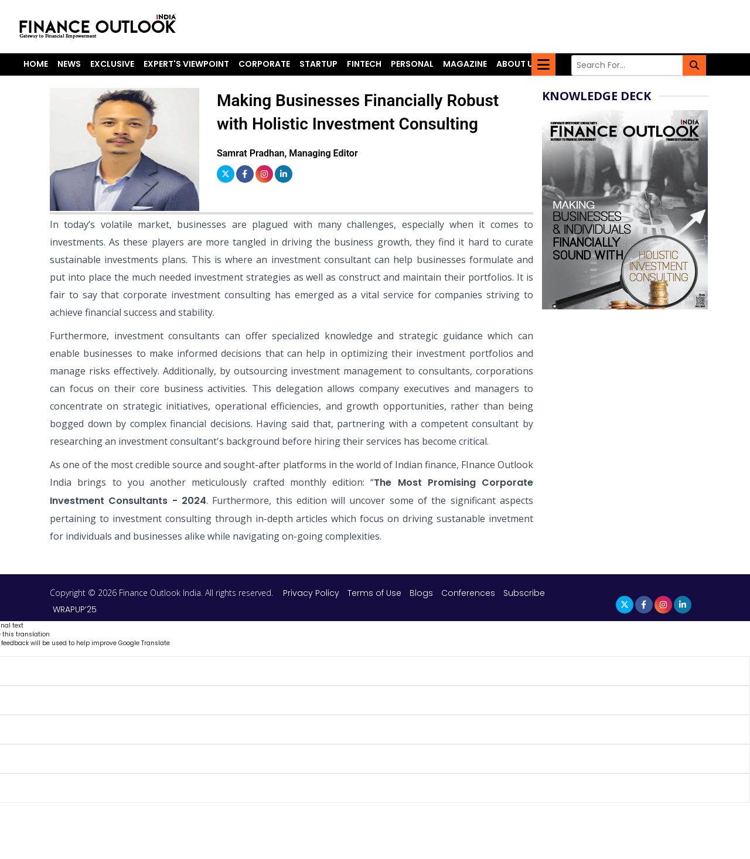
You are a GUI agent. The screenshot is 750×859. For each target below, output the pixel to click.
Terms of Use (375, 593)
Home (35, 64)
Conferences (468, 593)
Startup (318, 64)
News (69, 64)
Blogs (421, 593)
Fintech (364, 64)
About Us (517, 64)
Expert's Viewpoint (186, 64)
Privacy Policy (312, 593)
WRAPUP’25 (75, 609)
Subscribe (524, 593)
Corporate (264, 64)
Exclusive (112, 64)
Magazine (465, 64)
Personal (412, 64)
